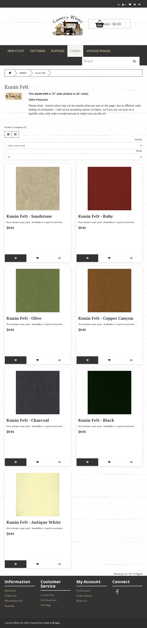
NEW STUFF (15, 51)
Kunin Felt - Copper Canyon (105, 318)
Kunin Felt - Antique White (34, 522)
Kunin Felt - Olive (24, 318)
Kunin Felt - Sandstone (29, 216)
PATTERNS (37, 51)
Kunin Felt (40, 72)
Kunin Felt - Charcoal (28, 420)
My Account (83, 590)
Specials (10, 606)
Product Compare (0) (15, 127)
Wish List (81, 600)
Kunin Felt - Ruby (95, 216)
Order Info (11, 595)
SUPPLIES (57, 51)
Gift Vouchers (49, 600)
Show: (139, 150)
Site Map (46, 605)
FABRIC (75, 51)
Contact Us (47, 595)
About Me (10, 590)
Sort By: (138, 139)
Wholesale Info (14, 600)
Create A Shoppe (51, 622)
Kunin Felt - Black (96, 420)
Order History (84, 595)
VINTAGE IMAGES (98, 51)
